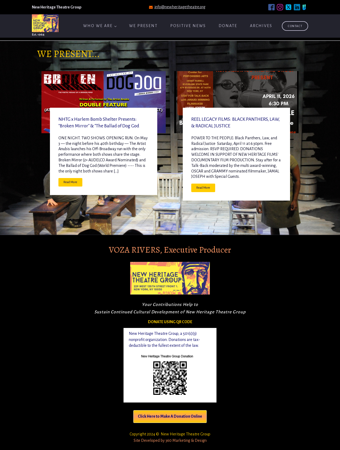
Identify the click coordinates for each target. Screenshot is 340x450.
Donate (228, 26)
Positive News (188, 26)
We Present (143, 26)
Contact (295, 26)
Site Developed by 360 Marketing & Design (170, 440)
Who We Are (98, 26)
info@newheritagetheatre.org (179, 7)
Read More (70, 182)
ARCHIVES (261, 26)
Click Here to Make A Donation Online (170, 416)
